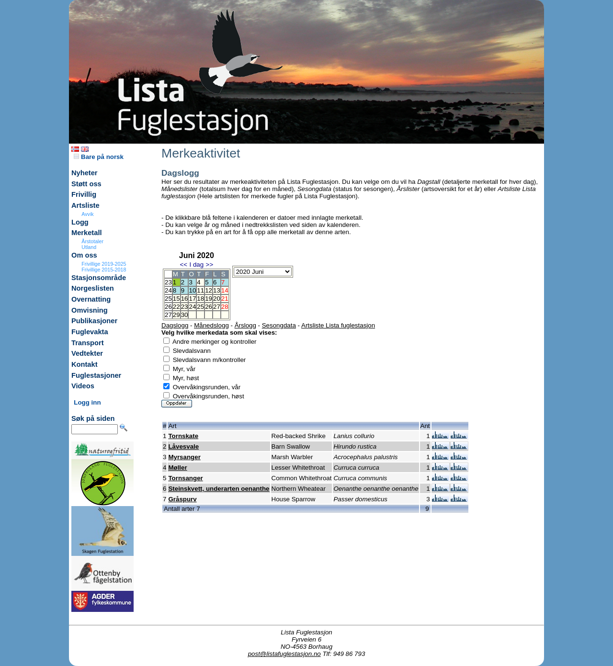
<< (183, 264)
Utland (88, 247)
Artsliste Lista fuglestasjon (338, 325)
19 (208, 298)
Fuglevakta (89, 332)
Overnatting (91, 299)
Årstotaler (92, 241)
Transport (87, 343)
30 (184, 314)
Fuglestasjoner (96, 375)
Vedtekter (87, 353)
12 (208, 290)
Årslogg (245, 325)
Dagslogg (174, 325)
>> (210, 264)
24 (192, 306)
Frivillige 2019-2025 (103, 264)
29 (176, 314)
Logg (80, 222)
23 (184, 306)
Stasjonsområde (98, 278)
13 (216, 290)
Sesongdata (279, 325)
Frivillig (83, 194)
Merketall (86, 233)
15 (176, 298)
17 (192, 298)
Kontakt (84, 364)
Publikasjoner (94, 321)
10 (192, 290)
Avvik (87, 214)
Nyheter (84, 173)
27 (216, 306)
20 (216, 298)
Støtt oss (86, 184)
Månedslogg (211, 325)
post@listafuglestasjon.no (284, 653)
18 (200, 298)
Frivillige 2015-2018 (103, 269)
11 (200, 290)
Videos (82, 386)
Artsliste (85, 205)
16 (184, 298)
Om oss (84, 255)
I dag (196, 264)
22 (176, 306)
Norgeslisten (92, 288)
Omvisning (89, 310)
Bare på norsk (99, 156)
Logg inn (87, 402)
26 (208, 306)
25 (200, 306)
